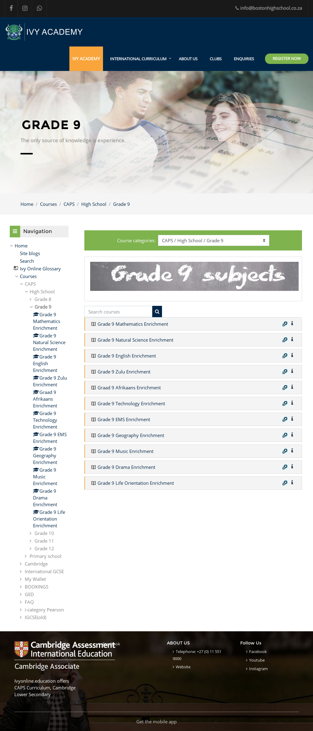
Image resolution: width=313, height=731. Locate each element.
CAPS (69, 204)
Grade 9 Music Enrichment (125, 451)
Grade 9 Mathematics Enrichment (133, 324)
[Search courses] (118, 311)
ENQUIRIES (244, 58)
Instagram (258, 668)
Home (26, 204)
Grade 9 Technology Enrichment (131, 403)
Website (183, 667)
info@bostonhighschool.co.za (268, 8)
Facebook (111, 644)
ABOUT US (188, 58)
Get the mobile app (156, 721)
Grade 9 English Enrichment (127, 356)
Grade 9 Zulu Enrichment (124, 372)
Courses (48, 204)
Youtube (257, 660)
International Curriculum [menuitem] (138, 58)
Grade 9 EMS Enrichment (124, 419)
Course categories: (136, 240)
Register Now (287, 58)
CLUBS (216, 58)
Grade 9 (121, 204)
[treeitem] (39, 245)
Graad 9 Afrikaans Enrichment (129, 387)
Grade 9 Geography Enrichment (131, 435)
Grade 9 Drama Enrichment (126, 467)
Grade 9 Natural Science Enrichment (135, 340)
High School (93, 204)
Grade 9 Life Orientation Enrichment (136, 483)
